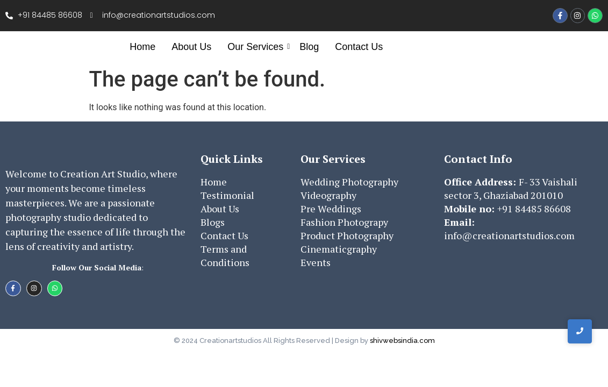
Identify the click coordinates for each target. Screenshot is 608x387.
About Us (191, 46)
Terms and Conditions (225, 255)
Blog (309, 46)
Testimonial (227, 195)
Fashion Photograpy (344, 222)
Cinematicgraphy (339, 248)
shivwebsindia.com (402, 340)
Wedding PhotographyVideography (349, 188)
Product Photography (347, 235)
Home (142, 46)
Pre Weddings (331, 208)
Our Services (256, 46)
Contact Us (359, 46)
